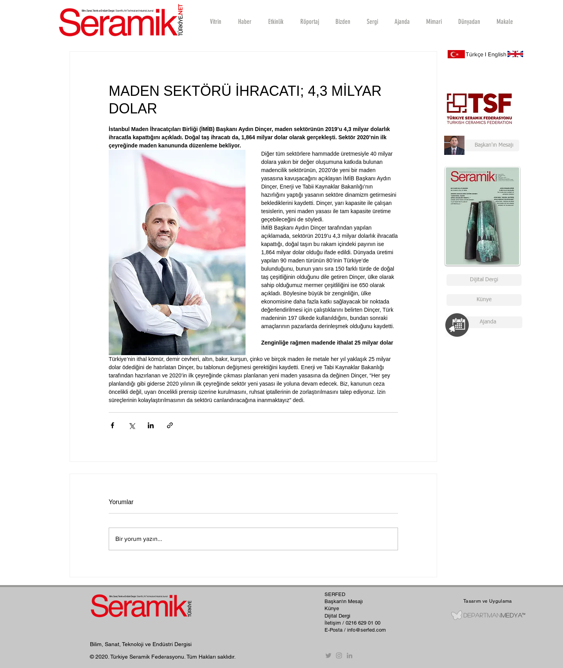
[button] (309, 21)
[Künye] (484, 300)
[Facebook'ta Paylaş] (112, 425)
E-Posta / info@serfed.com (355, 630)
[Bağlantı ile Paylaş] (170, 425)
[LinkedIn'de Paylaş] (150, 425)
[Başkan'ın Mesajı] (481, 145)
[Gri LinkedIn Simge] (349, 655)
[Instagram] (339, 655)
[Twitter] (328, 655)
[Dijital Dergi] (484, 280)
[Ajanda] (487, 322)
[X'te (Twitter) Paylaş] (131, 425)
